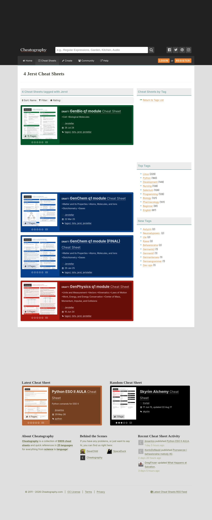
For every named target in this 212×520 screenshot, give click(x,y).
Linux (146, 174)
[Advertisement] (106, 22)
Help (104, 60)
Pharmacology (151, 202)
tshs (74, 132)
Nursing (147, 185)
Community (86, 60)
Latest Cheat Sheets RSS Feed (169, 491)
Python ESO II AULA (178, 441)
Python (147, 178)
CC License (73, 491)
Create (67, 60)
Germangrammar (152, 261)
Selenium (148, 190)
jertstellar (87, 272)
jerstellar (87, 132)
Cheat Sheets (47, 60)
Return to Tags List (153, 100)
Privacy (101, 491)
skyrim (146, 411)
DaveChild (92, 451)
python (58, 418)
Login (163, 60)
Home (27, 60)
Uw (145, 237)
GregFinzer (151, 462)
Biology (147, 198)
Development (150, 182)
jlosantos (59, 410)
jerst (79, 132)
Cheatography (30, 441)
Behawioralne (150, 245)
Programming (150, 194)
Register (183, 60)
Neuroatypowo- (151, 233)
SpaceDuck (119, 451)
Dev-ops (147, 265)
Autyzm (147, 229)
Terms (88, 491)
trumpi (146, 403)
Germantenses (151, 257)
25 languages (65, 445)
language (62, 449)
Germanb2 (149, 249)
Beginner (148, 206)
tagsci (68, 132)
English (147, 210)
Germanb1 (148, 253)
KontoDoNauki (153, 449)
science (48, 449)
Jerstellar (69, 123)
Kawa (146, 241)
